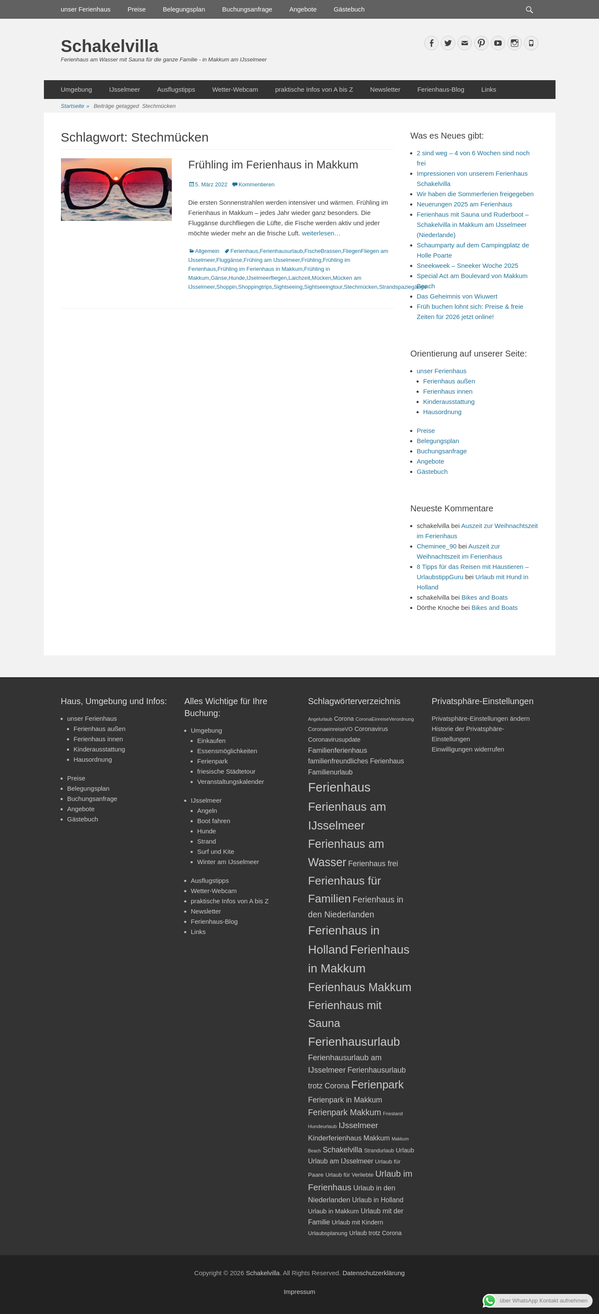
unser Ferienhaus (86, 9)
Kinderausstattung (449, 401)
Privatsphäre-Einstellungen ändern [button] (481, 718)
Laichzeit (299, 278)
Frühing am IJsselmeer (272, 260)
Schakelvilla (110, 46)
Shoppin (226, 287)
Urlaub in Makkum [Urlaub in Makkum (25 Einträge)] (333, 1211)
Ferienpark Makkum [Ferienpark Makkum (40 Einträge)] (344, 1112)
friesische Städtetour (226, 771)
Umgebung (76, 89)
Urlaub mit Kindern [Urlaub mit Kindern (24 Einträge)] (357, 1222)
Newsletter (385, 89)
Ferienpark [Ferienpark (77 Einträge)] (377, 1085)
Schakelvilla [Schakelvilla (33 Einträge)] (342, 1150)
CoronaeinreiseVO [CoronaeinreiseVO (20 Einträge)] (330, 729)
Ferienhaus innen (448, 391)
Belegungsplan (184, 9)
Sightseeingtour (323, 287)
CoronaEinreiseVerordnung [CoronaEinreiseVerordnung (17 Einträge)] (385, 719)
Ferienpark (212, 761)
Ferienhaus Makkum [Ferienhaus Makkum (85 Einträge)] (360, 987)
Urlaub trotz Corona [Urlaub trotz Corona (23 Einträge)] (375, 1233)
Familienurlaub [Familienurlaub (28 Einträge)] (330, 772)
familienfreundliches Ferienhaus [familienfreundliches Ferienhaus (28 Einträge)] (356, 761)
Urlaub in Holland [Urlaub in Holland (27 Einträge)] (378, 1200)
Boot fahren (214, 820)
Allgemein (207, 251)
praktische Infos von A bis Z (314, 89)
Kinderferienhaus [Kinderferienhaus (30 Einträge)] (335, 1138)
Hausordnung (442, 411)
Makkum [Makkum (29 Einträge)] (376, 1138)
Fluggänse (229, 260)
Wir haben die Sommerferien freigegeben (475, 193)
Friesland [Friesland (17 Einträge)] (393, 1113)
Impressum (299, 1291)
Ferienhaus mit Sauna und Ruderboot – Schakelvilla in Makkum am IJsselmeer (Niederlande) (473, 224)
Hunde (237, 278)
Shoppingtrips (255, 287)
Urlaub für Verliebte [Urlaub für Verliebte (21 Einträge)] (349, 1175)
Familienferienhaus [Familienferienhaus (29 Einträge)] (338, 750)
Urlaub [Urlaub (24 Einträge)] (405, 1150)
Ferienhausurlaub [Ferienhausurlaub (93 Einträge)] (354, 1041)
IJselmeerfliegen (266, 278)
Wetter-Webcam (235, 89)
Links (488, 89)
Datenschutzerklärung (373, 1272)
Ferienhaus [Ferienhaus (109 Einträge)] (339, 787)
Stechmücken (361, 287)
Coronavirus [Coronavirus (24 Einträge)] (371, 728)
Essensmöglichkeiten (227, 750)
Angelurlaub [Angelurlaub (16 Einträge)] (320, 719)
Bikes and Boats (485, 597)
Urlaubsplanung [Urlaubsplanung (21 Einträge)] (327, 1233)
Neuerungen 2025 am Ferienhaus (464, 204)
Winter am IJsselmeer (228, 861)
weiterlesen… (321, 233)
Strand (206, 841)
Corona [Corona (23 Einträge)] (344, 718)
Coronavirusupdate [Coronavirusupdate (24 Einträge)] (334, 739)
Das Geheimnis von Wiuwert (457, 296)
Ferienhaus (244, 251)
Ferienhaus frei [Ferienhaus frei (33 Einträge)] (373, 863)
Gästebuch (349, 9)
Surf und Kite (215, 851)
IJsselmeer (124, 89)
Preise (136, 9)
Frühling (311, 260)
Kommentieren (256, 184)
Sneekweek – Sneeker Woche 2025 (467, 265)
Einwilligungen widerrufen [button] (468, 749)
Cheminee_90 (437, 546)
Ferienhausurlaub (281, 251)
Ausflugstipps (176, 89)
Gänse (219, 278)
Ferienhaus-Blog (440, 89)
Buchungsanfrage (247, 9)
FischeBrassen (322, 251)
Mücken (321, 278)
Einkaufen (211, 740)
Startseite (75, 106)
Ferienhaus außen (449, 381)
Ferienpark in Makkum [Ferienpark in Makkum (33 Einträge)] (345, 1100)
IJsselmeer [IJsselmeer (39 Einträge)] (358, 1125)
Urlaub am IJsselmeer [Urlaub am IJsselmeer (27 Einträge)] (340, 1161)
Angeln (207, 810)
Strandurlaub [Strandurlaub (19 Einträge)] (379, 1151)
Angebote (303, 9)
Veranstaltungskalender (230, 781)
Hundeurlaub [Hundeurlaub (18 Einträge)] (322, 1126)
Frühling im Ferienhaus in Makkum (273, 164)
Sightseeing (288, 287)
